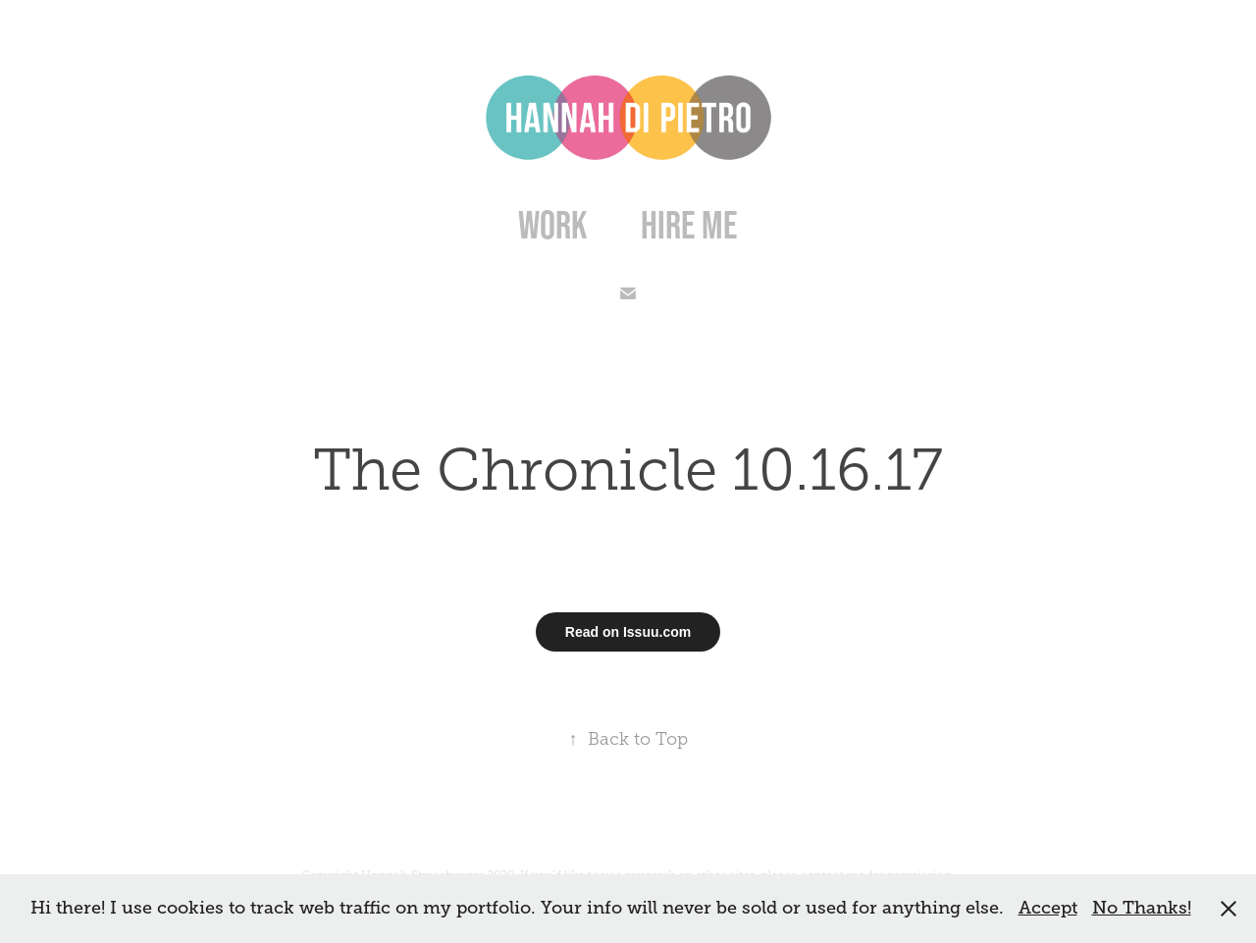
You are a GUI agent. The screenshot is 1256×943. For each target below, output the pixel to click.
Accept (1048, 907)
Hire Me (689, 224)
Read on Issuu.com (628, 632)
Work (553, 224)
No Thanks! (1141, 907)
